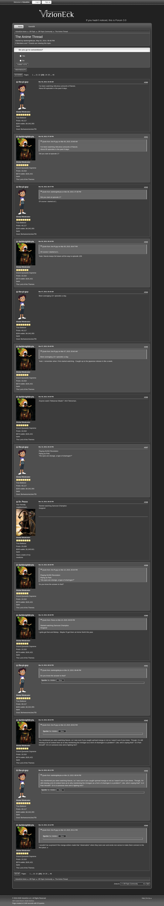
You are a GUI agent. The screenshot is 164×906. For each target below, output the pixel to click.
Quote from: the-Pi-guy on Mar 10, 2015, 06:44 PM (60, 570)
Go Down (18, 75)
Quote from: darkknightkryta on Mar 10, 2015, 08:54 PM (61, 775)
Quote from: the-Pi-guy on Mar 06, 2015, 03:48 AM (60, 142)
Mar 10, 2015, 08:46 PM (46, 565)
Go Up (17, 874)
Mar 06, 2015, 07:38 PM (46, 136)
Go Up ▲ (149, 898)
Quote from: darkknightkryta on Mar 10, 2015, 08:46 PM (61, 670)
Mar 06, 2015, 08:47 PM (46, 186)
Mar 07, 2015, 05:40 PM (46, 346)
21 (37, 75)
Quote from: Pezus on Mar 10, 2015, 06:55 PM (58, 620)
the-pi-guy (23, 82)
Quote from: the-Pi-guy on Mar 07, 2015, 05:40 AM (60, 351)
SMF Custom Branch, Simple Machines (23, 901)
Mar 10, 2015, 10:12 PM (46, 825)
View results (20, 70)
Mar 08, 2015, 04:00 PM (46, 396)
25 (49, 75)
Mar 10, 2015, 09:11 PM (46, 770)
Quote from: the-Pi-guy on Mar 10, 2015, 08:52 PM (60, 725)
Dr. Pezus (23, 502)
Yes (23, 56)
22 (39, 75)
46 (53, 75)
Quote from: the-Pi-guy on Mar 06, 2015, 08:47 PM (60, 246)
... (35, 75)
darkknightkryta (26, 136)
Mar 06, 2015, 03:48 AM (46, 82)
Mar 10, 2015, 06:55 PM (46, 501)
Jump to (116, 884)
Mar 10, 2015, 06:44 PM (46, 447)
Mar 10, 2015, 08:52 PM (46, 665)
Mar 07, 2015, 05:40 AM (46, 291)
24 (46, 75)
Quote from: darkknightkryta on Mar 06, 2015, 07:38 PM (61, 192)
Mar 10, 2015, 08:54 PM (46, 720)
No (23, 60)
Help (143, 898)
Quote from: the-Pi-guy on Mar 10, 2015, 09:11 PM (60, 830)
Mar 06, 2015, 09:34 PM (46, 241)
